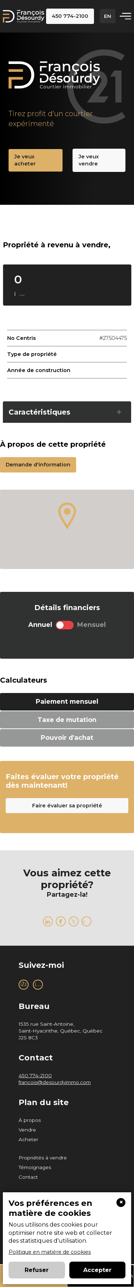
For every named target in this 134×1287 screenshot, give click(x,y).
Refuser (37, 1270)
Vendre (27, 1130)
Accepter (97, 1270)
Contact (28, 1177)
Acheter (28, 1139)
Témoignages (35, 1167)
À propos (30, 1120)
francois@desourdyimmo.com (55, 1082)
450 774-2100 (35, 1075)
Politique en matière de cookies (50, 1252)
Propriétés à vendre (43, 1157)
